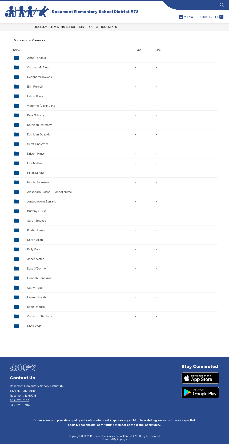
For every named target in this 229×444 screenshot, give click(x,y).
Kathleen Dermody (39, 125)
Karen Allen (35, 240)
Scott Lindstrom (37, 144)
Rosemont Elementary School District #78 (64, 26)
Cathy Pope (35, 287)
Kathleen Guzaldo (39, 134)
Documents (109, 26)
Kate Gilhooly (36, 115)
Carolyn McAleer (38, 67)
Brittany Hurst (36, 211)
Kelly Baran (34, 249)
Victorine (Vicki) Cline (41, 105)
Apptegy (122, 439)
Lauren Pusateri (37, 297)
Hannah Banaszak (39, 278)
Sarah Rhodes (36, 220)
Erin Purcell (35, 86)
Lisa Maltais (34, 163)
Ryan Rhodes (36, 307)
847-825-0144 (19, 400)
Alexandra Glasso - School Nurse (49, 192)
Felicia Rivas (35, 96)
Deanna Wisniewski (40, 77)
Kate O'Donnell (37, 268)
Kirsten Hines (36, 230)
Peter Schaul (35, 172)
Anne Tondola (36, 58)
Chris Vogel (34, 326)
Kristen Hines (36, 153)
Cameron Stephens (40, 316)
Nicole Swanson (38, 182)
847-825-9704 (20, 405)
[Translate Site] (211, 17)
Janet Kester (35, 259)
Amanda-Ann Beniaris (41, 201)
